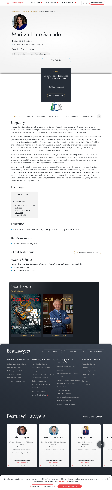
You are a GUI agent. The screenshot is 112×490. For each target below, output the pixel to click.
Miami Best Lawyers (39, 391)
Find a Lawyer (15, 11)
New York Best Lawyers (40, 364)
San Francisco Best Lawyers (41, 384)
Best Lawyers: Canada (14, 367)
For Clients (35, 3)
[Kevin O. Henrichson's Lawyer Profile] (54, 433)
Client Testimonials (71, 116)
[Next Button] (35, 445)
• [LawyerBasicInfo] (18, 465)
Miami (38, 11)
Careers (85, 381)
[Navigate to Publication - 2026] (26, 315)
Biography (17, 116)
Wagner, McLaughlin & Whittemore (21, 442)
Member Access (96, 351)
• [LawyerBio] (21, 465)
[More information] (26, 463)
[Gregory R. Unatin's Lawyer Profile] (86, 433)
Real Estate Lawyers (64, 400)
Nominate (74, 351)
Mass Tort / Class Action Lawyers (68, 380)
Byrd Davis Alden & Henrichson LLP (54, 442)
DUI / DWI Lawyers (63, 390)
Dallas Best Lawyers (39, 381)
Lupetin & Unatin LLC (85, 442)
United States (25, 11)
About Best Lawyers (89, 364)
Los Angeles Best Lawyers (41, 367)
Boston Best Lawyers (39, 388)
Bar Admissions (54, 116)
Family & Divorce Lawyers (66, 383)
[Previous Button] (8, 445)
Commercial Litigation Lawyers (68, 397)
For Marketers (68, 3)
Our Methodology (88, 367)
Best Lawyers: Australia (15, 371)
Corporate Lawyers (64, 394)
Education (41, 116)
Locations (29, 116)
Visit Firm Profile (56, 95)
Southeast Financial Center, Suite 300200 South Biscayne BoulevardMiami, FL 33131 (25, 210)
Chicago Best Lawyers (39, 371)
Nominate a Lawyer (89, 374)
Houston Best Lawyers (40, 378)
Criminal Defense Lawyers (66, 387)
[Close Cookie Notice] (110, 477)
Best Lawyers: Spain (14, 374)
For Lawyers (51, 3)
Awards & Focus (88, 116)
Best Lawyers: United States (16, 364)
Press (84, 378)
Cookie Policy (63, 481)
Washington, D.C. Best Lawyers (43, 374)
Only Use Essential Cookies (42, 486)
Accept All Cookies (70, 486)
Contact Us (86, 384)
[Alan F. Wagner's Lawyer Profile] (22, 433)
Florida (33, 11)
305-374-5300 (20, 201)
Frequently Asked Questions (92, 371)
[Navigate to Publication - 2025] (58, 315)
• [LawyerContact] (24, 465)
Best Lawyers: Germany (15, 378)
